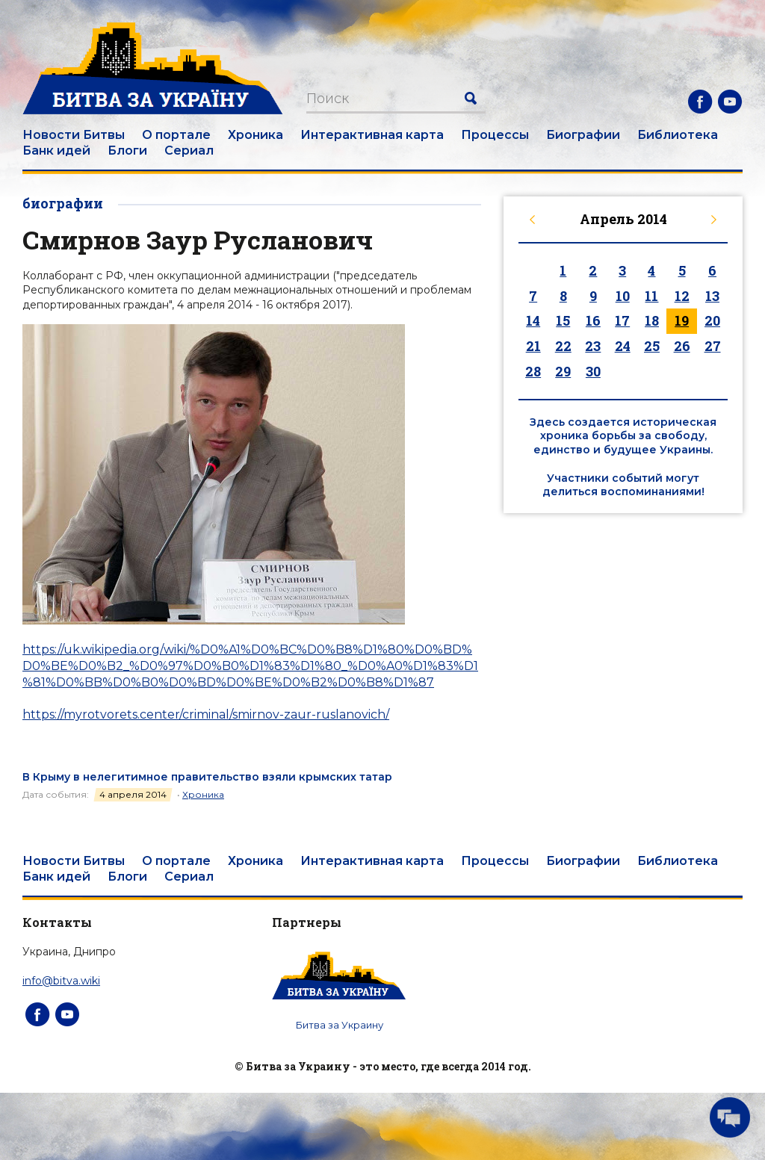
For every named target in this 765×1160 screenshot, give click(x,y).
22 (563, 346)
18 (652, 320)
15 (563, 320)
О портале (176, 135)
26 (682, 346)
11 (651, 296)
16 (593, 320)
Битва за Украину (339, 1025)
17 (622, 320)
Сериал (189, 150)
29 (563, 371)
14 (533, 320)
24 (623, 346)
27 (712, 346)
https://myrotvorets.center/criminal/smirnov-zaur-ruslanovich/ (205, 714)
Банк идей (56, 150)
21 (533, 346)
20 (712, 320)
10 (623, 296)
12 (682, 296)
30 (593, 371)
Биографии (583, 135)
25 (652, 346)
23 (593, 346)
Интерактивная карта (372, 135)
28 (533, 371)
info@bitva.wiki (61, 980)
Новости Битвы (73, 135)
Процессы (495, 135)
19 (682, 320)
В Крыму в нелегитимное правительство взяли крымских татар (207, 777)
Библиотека (677, 135)
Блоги (127, 150)
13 (712, 296)
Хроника (255, 135)
